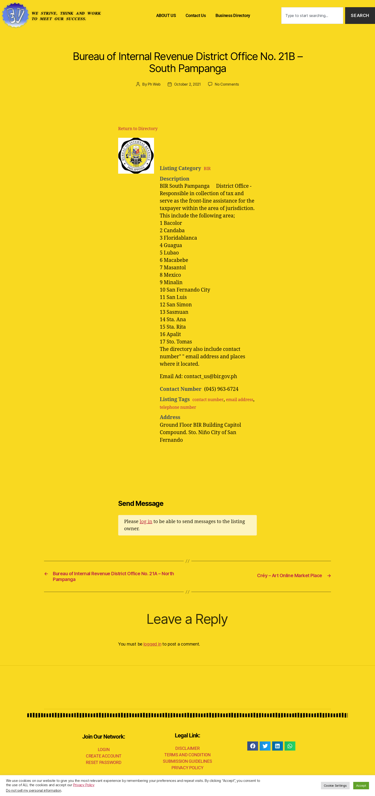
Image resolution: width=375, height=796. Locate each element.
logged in (152, 646)
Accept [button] (361, 785)
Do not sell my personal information (33, 790)
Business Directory (232, 15)
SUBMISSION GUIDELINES (187, 763)
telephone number (203, 407)
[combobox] (312, 15)
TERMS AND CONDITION (187, 757)
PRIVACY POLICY (187, 770)
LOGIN (104, 751)
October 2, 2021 (187, 84)
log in (146, 521)
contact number (211, 399)
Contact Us (196, 15)
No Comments (228, 84)
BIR (208, 168)
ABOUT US (166, 15)
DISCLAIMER (187, 750)
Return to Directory (138, 128)
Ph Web (152, 84)
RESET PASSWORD (103, 764)
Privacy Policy (83, 785)
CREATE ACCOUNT (103, 758)
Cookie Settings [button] (335, 785)
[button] (252, 748)
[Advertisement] (218, 149)
